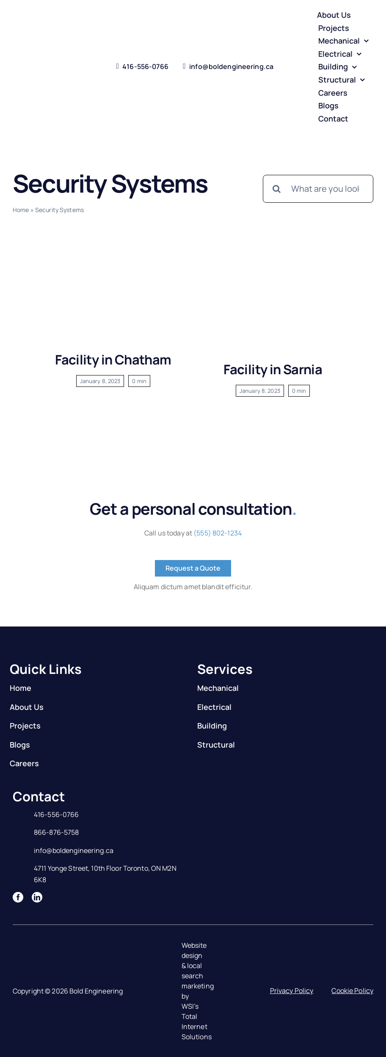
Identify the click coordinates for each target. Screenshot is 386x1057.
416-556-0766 (56, 814)
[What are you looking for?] (318, 189)
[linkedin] (37, 897)
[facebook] (18, 897)
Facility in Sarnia (272, 369)
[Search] (277, 189)
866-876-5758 (56, 832)
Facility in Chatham (113, 359)
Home (21, 210)
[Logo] (43, 60)
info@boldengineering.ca (73, 850)
